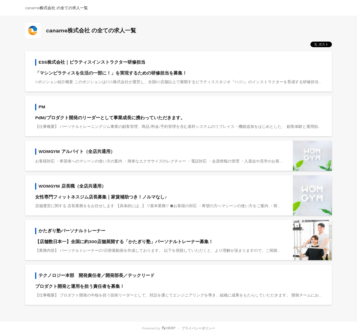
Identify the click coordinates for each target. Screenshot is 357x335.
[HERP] (168, 328)
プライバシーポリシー (198, 328)
